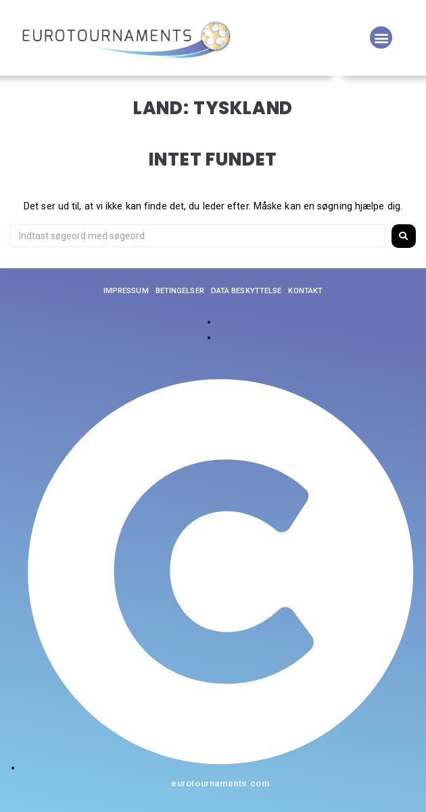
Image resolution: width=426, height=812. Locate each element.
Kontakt (305, 290)
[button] (381, 37)
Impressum (126, 290)
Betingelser (180, 290)
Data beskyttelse (246, 290)
